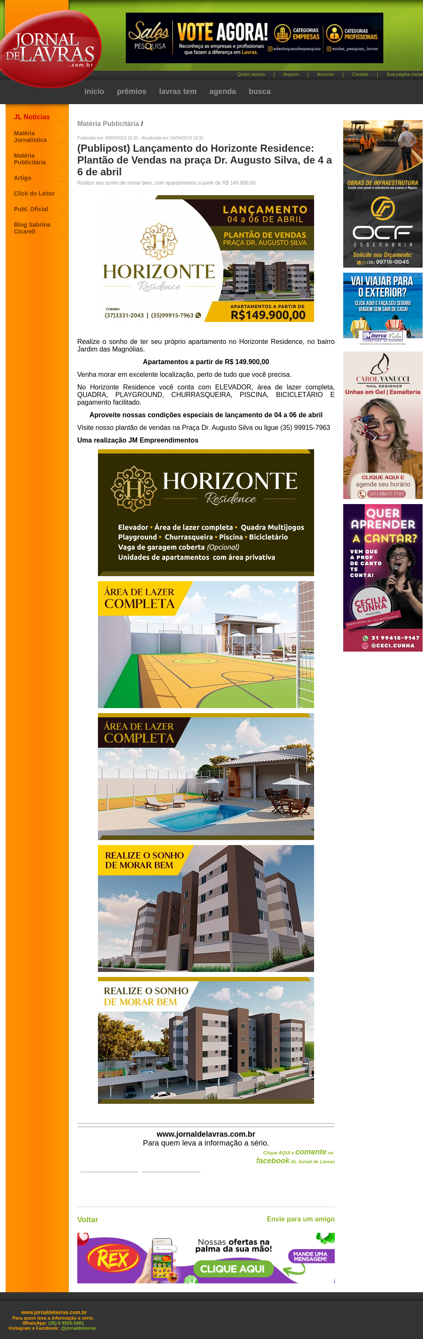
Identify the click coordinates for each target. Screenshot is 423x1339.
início (94, 91)
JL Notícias (32, 117)
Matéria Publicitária (30, 159)
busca (260, 91)
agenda (222, 91)
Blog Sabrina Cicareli (32, 228)
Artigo (22, 177)
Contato (360, 74)
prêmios (131, 91)
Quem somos (251, 74)
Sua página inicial (405, 74)
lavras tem (178, 91)
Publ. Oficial (31, 209)
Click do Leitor (34, 193)
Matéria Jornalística (30, 136)
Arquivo (291, 74)
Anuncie (325, 74)
